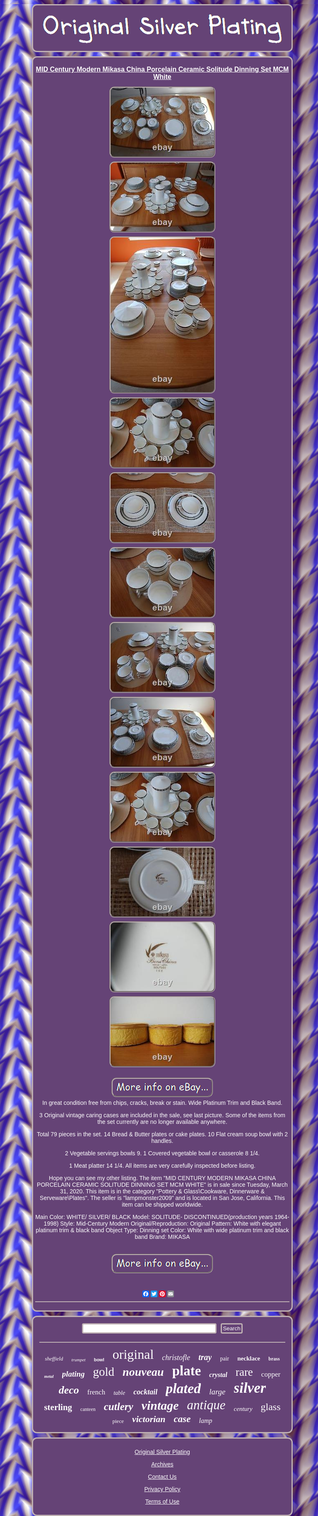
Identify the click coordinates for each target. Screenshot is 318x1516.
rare (244, 1372)
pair (224, 1359)
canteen (88, 1409)
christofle (176, 1357)
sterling (58, 1407)
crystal (218, 1374)
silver (250, 1388)
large (217, 1391)
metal (49, 1376)
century (243, 1409)
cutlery (118, 1406)
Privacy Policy (162, 1489)
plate (186, 1370)
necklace (248, 1358)
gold (104, 1371)
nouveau (143, 1371)
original (133, 1354)
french (96, 1392)
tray (205, 1357)
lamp (205, 1420)
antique (206, 1405)
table (119, 1393)
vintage (160, 1405)
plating (73, 1374)
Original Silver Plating (162, 1452)
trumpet (78, 1359)
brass (273, 1359)
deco (69, 1390)
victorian (149, 1419)
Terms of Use (162, 1501)
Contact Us (162, 1476)
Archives (162, 1464)
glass (271, 1406)
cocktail (145, 1392)
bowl (99, 1359)
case (182, 1419)
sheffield (54, 1359)
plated (183, 1388)
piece (118, 1421)
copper (270, 1374)
